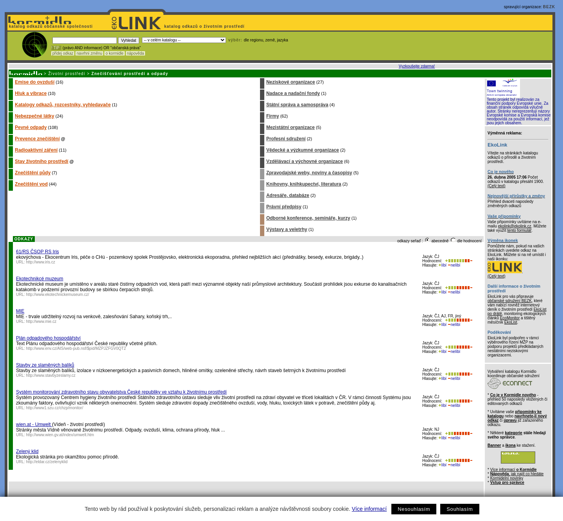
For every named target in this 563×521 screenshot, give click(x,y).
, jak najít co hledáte (517, 474)
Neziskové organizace (290, 82)
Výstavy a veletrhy (286, 229)
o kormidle (114, 53)
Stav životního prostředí (41, 161)
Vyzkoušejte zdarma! (417, 66)
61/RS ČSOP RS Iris (37, 251)
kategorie (513, 433)
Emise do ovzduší (34, 82)
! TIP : (56, 48)
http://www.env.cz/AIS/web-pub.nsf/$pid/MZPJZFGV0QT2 (76, 348)
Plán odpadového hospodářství (48, 338)
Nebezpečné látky (34, 116)
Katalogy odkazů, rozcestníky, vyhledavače (63, 104)
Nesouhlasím (414, 509)
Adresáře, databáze (287, 195)
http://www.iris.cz (40, 262)
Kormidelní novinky (506, 478)
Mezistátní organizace (290, 127)
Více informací (369, 509)
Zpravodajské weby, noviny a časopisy (309, 172)
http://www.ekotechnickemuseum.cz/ (57, 294)
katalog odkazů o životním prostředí (205, 26)
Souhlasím (459, 509)
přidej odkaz (62, 53)
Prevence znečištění (37, 138)
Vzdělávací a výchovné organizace (304, 161)
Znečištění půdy (32, 172)
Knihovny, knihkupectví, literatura (303, 184)
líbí (442, 265)
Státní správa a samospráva (297, 104)
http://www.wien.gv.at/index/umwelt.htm (60, 435)
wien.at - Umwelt (34, 424)
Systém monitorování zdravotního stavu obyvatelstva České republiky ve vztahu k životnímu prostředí (121, 392)
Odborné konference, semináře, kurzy (308, 218)
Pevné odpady (31, 127)
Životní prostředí (66, 74)
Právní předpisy (283, 206)
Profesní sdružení (286, 138)
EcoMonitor (510, 318)
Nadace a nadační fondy (293, 93)
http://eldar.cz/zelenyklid (47, 462)
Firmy (272, 116)
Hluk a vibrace (31, 93)
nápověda (135, 53)
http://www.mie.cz (41, 321)
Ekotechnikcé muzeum (39, 278)
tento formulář (519, 230)
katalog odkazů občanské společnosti (50, 26)
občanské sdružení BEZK (510, 301)
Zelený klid (27, 451)
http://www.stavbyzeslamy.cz (51, 375)
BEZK (549, 7)
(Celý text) (497, 186)
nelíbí (454, 265)
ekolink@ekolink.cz (514, 226)
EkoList (510, 322)
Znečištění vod (31, 184)
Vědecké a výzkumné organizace (302, 150)
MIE (20, 311)
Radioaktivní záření (36, 150)
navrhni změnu (89, 53)
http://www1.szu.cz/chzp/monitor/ (54, 408)
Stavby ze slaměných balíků (45, 365)
